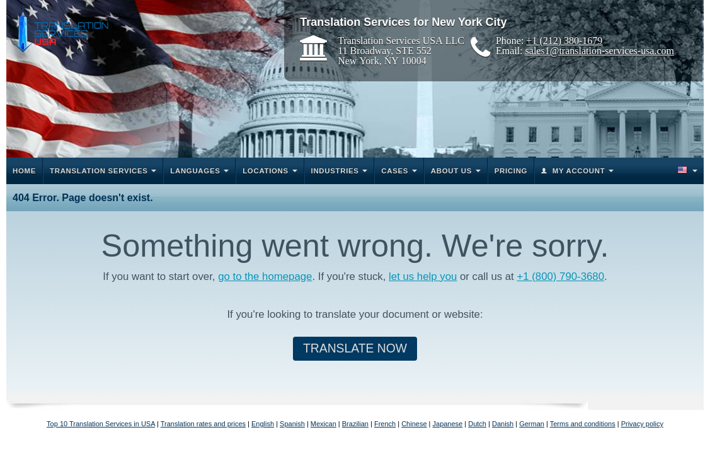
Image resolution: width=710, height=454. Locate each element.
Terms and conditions (583, 424)
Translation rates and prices (203, 424)
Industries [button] (335, 171)
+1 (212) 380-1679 (564, 40)
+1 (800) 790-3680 (560, 276)
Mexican (323, 424)
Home (24, 171)
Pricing (511, 171)
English (262, 424)
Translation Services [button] (99, 171)
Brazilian (355, 424)
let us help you (423, 276)
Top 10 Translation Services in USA (101, 424)
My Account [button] (579, 171)
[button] (686, 171)
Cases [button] (394, 171)
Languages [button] (195, 171)
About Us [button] (451, 171)
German (531, 424)
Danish (502, 424)
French (385, 424)
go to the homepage (265, 276)
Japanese (448, 424)
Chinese (414, 424)
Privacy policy (642, 424)
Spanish (292, 424)
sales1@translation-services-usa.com (599, 50)
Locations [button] (266, 171)
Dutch (477, 424)
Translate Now (355, 348)
